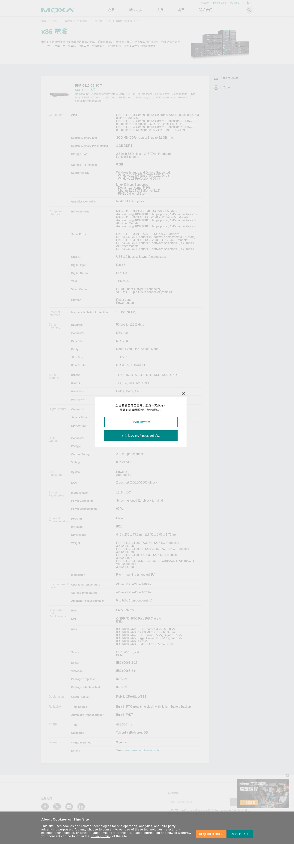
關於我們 (205, 10)
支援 (160, 10)
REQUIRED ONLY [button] (210, 834)
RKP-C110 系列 (102, 21)
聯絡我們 (204, 3)
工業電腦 (67, 21)
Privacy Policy (101, 836)
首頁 (43, 21)
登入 (249, 3)
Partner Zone (219, 3)
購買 (181, 10)
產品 (54, 21)
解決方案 (135, 10)
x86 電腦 (82, 21)
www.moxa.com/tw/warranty (141, 750)
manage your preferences (109, 832)
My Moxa (234, 3)
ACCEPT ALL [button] (240, 834)
